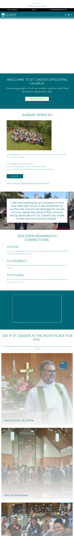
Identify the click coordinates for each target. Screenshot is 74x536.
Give (33, 10)
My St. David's (12, 10)
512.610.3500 (37, 3)
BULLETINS (15, 176)
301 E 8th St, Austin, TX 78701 (37, 6)
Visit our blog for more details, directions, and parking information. (28, 183)
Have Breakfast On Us (58, 10)
